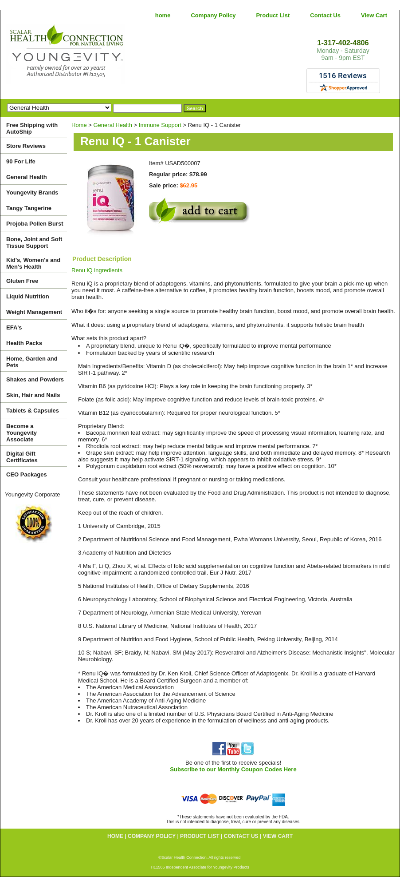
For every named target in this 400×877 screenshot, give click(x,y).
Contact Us (325, 15)
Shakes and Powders (35, 379)
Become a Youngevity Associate (21, 433)
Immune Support (160, 125)
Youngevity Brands (32, 192)
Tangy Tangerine (28, 208)
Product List (273, 15)
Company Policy (213, 15)
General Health (113, 125)
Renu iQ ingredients (96, 270)
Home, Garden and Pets (32, 362)
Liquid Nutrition (27, 296)
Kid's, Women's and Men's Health (33, 263)
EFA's (14, 327)
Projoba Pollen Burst (34, 223)
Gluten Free (22, 281)
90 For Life (20, 161)
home (163, 15)
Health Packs (24, 343)
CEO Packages (26, 474)
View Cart (374, 15)
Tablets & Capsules (32, 410)
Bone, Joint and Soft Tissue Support (34, 242)
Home (79, 125)
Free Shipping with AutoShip (32, 128)
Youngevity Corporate (32, 494)
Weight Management (34, 312)
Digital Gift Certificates (22, 457)
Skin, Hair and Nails (33, 395)
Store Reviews (26, 146)
